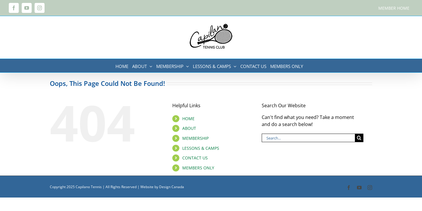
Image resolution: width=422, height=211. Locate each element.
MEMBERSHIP (195, 138)
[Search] (359, 138)
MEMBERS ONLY (198, 168)
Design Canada (171, 186)
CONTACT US (195, 158)
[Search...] (308, 138)
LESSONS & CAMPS (200, 148)
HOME (188, 118)
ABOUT (189, 128)
